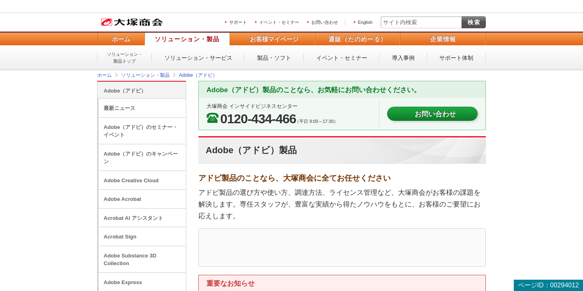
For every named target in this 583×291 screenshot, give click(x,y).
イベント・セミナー (279, 22)
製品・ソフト (274, 58)
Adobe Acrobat (122, 199)
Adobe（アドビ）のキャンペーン (141, 158)
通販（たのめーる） (357, 39)
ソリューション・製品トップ (125, 57)
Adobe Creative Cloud (131, 180)
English (365, 22)
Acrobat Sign (120, 237)
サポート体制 (456, 58)
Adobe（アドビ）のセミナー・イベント (141, 131)
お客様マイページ (274, 39)
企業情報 (443, 39)
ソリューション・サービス (198, 58)
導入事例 (403, 58)
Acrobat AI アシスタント (133, 218)
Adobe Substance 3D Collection (130, 260)
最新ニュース (119, 108)
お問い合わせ (324, 22)
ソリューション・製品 (187, 39)
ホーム (121, 39)
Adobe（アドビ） (125, 91)
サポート (238, 22)
